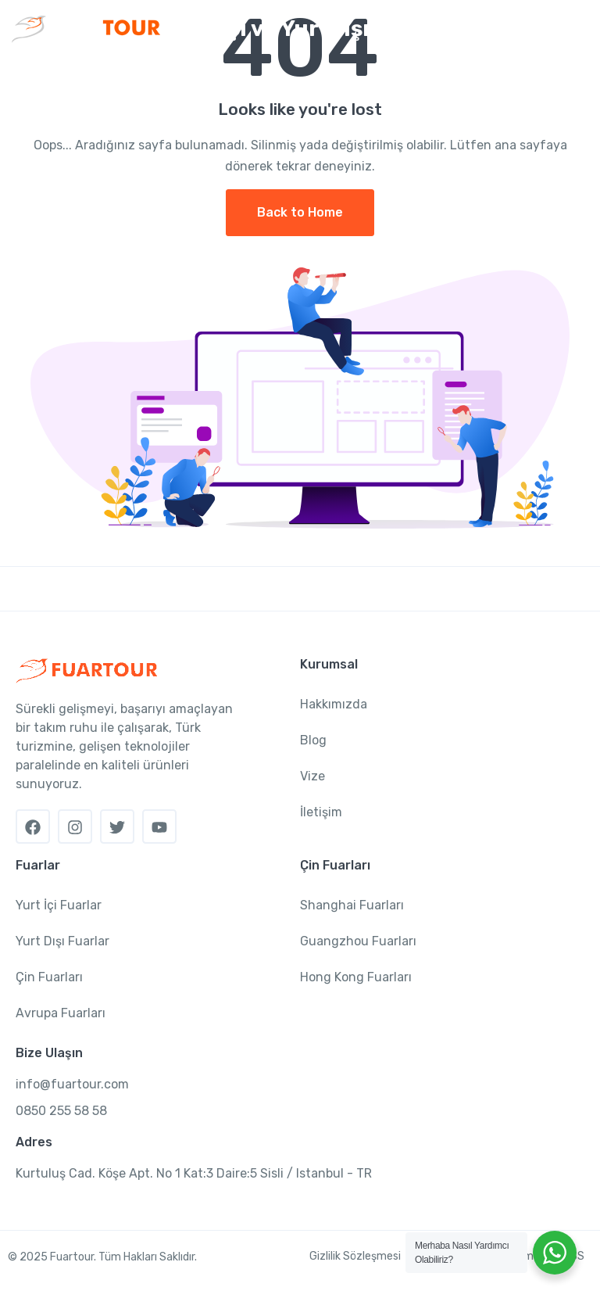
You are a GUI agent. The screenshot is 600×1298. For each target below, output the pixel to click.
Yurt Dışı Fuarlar (62, 941)
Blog (313, 740)
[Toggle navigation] (574, 29)
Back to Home (300, 212)
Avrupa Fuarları (60, 1013)
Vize (312, 776)
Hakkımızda (333, 704)
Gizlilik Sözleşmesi (355, 1256)
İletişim (321, 812)
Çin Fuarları (49, 977)
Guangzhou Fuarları (358, 941)
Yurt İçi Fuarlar (59, 905)
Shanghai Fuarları (352, 905)
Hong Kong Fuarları (356, 977)
